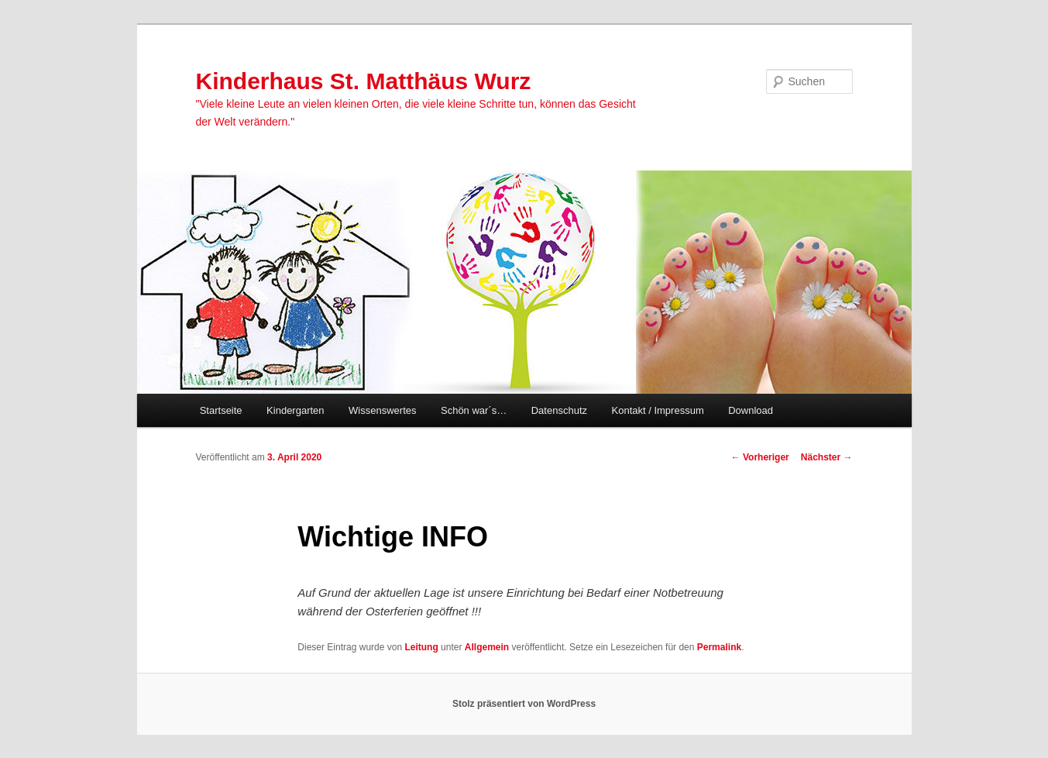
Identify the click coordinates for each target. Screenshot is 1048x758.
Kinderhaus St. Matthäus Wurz (363, 81)
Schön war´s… (474, 410)
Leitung (421, 647)
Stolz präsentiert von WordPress (524, 703)
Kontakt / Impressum (658, 410)
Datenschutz (559, 410)
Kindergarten (295, 410)
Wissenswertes (382, 410)
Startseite (221, 410)
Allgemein (487, 647)
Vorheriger (760, 457)
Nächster (827, 457)
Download (750, 410)
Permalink (719, 647)
